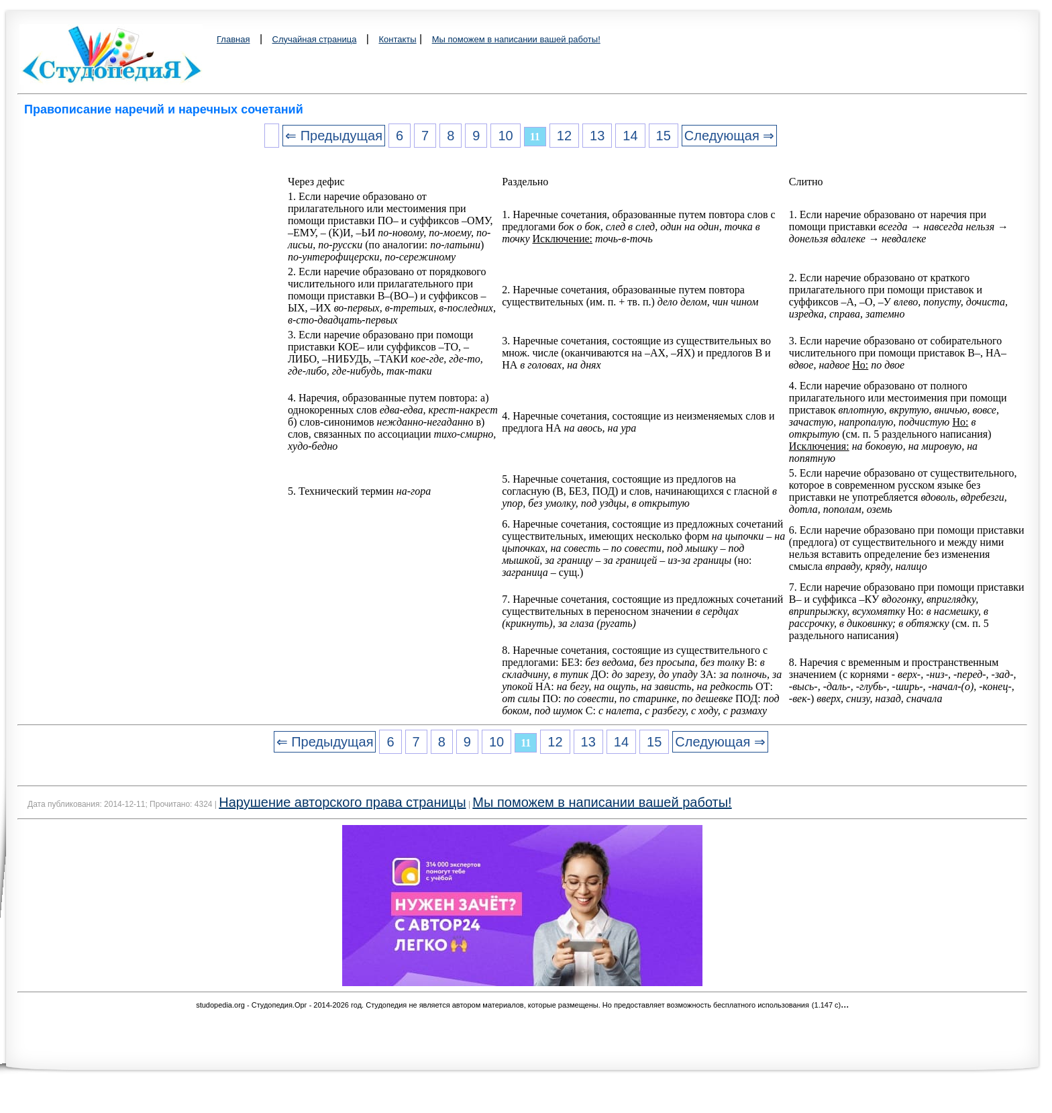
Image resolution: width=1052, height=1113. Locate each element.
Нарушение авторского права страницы (342, 802)
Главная (233, 39)
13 (597, 135)
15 (663, 135)
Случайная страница (314, 39)
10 (505, 135)
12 (564, 135)
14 (630, 135)
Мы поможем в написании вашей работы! (516, 39)
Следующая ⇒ (729, 135)
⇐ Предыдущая (333, 135)
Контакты (397, 39)
